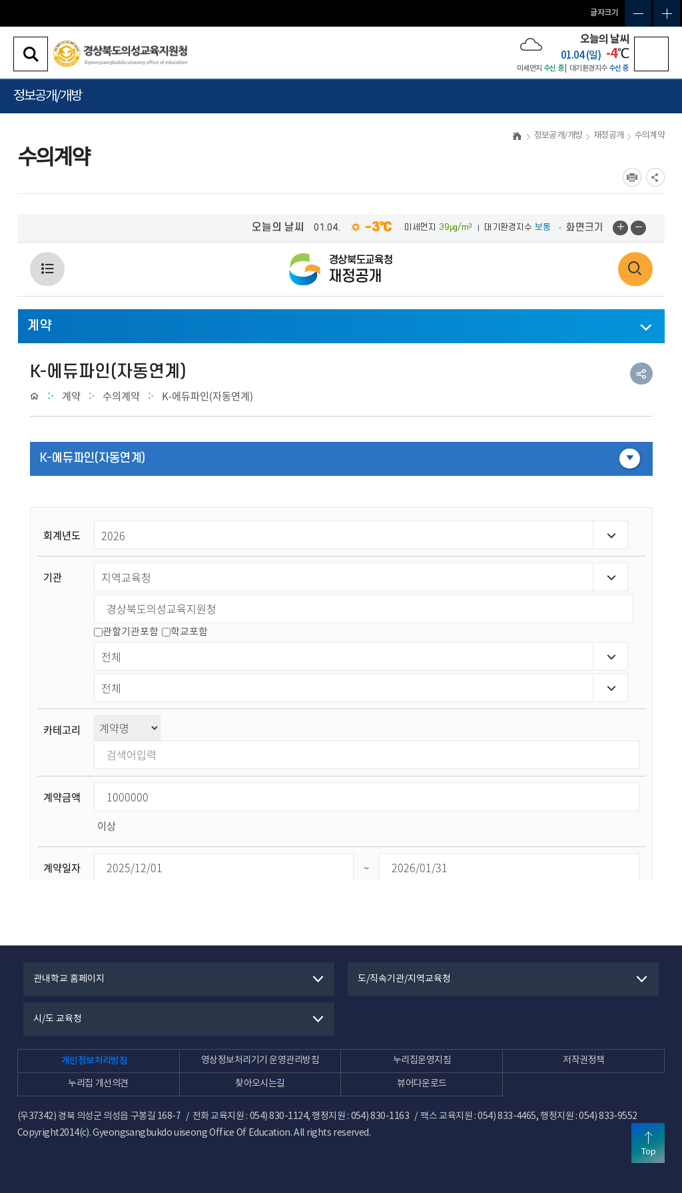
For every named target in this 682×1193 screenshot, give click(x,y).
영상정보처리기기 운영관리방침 (260, 1060)
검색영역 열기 (30, 54)
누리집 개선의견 (98, 1083)
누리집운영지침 (422, 1060)
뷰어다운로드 (422, 1083)
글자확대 (666, 13)
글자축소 (638, 13)
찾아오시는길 (260, 1083)
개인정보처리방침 (94, 1060)
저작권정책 (583, 1060)
